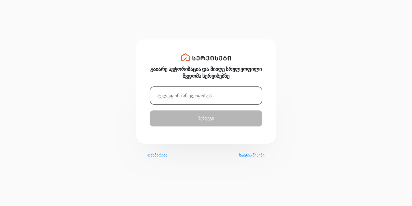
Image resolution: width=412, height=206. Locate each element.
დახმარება (157, 155)
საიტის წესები (252, 155)
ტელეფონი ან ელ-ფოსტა (184, 95)
